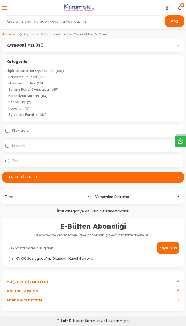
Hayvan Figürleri (26, 83)
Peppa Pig (19, 102)
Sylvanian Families (27, 115)
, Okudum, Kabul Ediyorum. (52, 258)
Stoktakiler (17, 130)
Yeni (11, 161)
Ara (174, 21)
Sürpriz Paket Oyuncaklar (33, 89)
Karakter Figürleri (27, 77)
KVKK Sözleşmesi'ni (32, 258)
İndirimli (15, 146)
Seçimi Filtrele (93, 177)
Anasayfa (10, 34)
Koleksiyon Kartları (27, 96)
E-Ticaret (76, 321)
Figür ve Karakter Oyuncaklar (68, 34)
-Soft (63, 321)
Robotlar (18, 108)
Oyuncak (31, 34)
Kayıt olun (168, 248)
